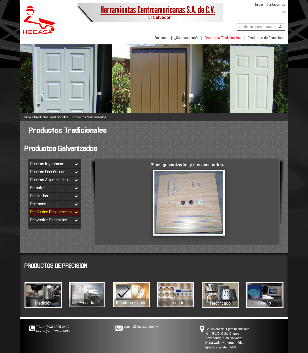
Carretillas (54, 196)
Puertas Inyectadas (54, 164)
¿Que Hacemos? (186, 38)
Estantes (54, 188)
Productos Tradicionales (223, 38)
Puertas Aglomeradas (54, 180)
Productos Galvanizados (89, 117)
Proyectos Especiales (54, 220)
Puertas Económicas (54, 172)
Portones (54, 204)
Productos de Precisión (265, 38)
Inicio (259, 4)
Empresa (161, 38)
